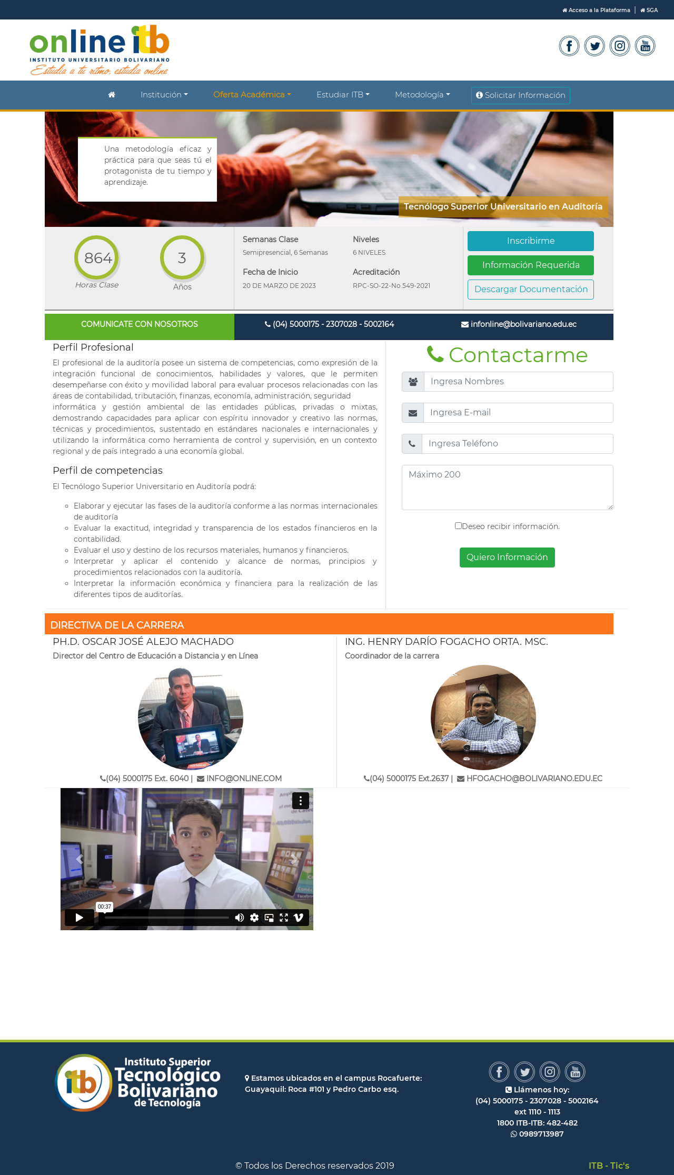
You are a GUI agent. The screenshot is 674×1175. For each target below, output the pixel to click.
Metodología (419, 94)
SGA (649, 10)
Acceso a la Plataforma (597, 10)
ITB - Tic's (609, 1166)
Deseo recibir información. (507, 526)
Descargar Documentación (531, 289)
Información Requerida (531, 265)
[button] (79, 859)
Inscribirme (531, 241)
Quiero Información (507, 557)
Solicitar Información (521, 95)
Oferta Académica (249, 94)
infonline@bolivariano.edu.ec (519, 324)
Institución (161, 94)
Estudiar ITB (339, 94)
